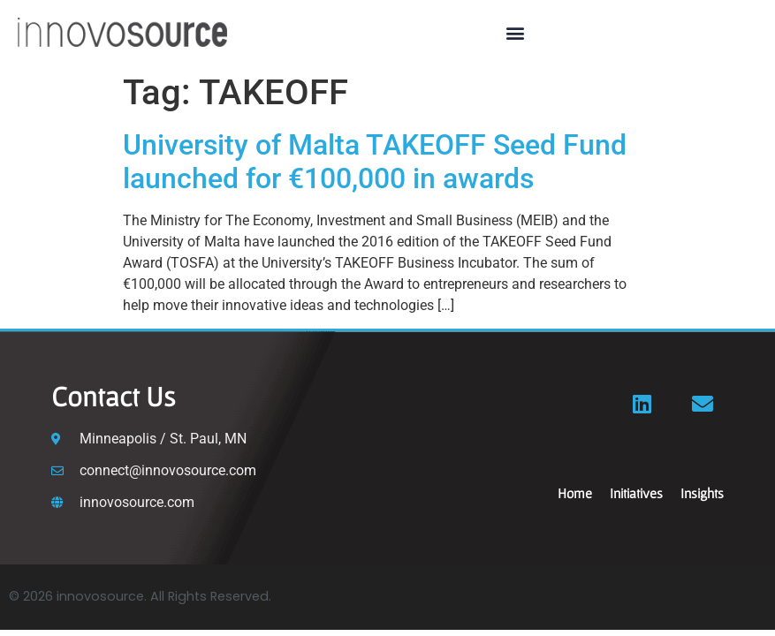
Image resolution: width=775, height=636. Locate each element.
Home (575, 493)
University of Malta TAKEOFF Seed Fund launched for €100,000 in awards (375, 161)
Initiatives (636, 493)
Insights (702, 493)
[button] (515, 32)
